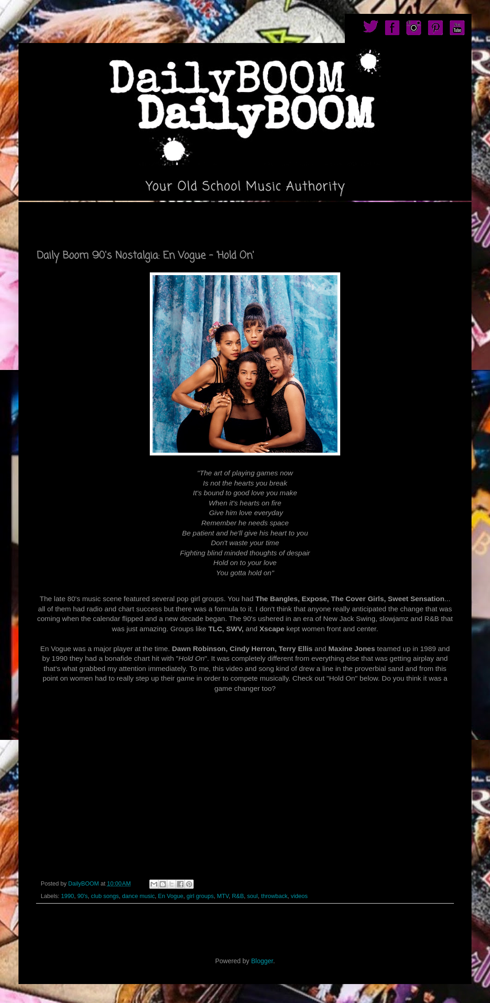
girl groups (200, 896)
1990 (67, 896)
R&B (238, 896)
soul (252, 896)
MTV (222, 896)
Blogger (262, 961)
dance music (138, 896)
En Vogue (171, 896)
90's (82, 896)
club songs (105, 896)
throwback (274, 896)
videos (299, 896)
